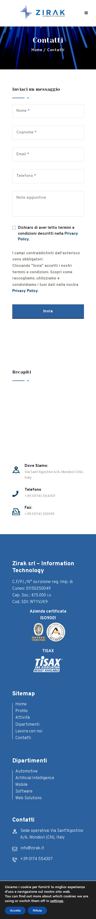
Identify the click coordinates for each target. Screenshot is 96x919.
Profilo (21, 711)
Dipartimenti (27, 724)
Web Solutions (28, 798)
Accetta (15, 910)
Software (24, 791)
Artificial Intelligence (34, 778)
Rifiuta (37, 910)
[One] (48, 422)
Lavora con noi (28, 731)
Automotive (26, 771)
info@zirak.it (32, 848)
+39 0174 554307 (36, 859)
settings (56, 901)
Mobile (21, 784)
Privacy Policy (25, 291)
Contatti (23, 738)
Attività (22, 717)
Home (36, 50)
